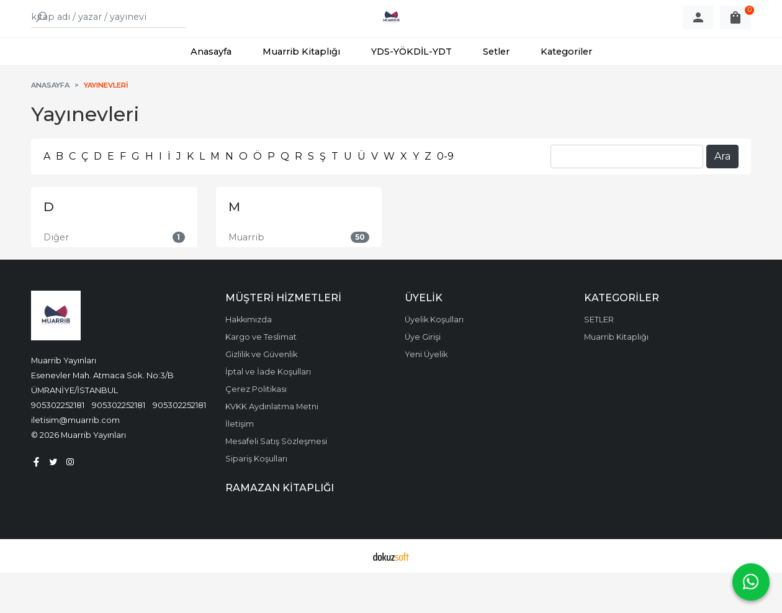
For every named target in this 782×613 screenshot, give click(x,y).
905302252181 (57, 445)
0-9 (445, 196)
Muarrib (246, 277)
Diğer (56, 277)
